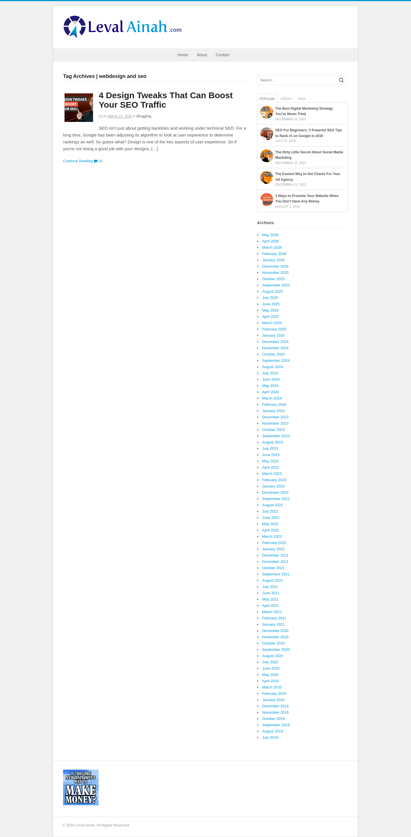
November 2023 (275, 423)
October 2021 (273, 568)
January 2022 (273, 549)
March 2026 (272, 247)
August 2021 (272, 580)
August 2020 (272, 656)
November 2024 (275, 348)
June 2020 (271, 668)
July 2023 (270, 448)
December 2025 (275, 266)
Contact (222, 55)
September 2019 (276, 725)
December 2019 (275, 706)
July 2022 (270, 511)
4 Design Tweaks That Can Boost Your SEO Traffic (166, 100)
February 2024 (274, 404)
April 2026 (270, 241)
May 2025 (270, 310)
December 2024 (275, 342)
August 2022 (272, 505)
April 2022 (270, 530)
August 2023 (272, 442)
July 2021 (270, 587)
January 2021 (273, 624)
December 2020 (275, 631)
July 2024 (270, 373)
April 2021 (270, 605)
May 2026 (270, 235)
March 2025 (272, 323)
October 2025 (273, 279)
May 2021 (270, 599)
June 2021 (271, 593)
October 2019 (273, 718)
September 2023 (276, 436)
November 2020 (275, 637)
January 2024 (273, 411)
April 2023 (270, 467)
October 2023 (273, 429)
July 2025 (270, 298)
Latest (286, 99)
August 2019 (272, 731)
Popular (267, 99)
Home (183, 55)
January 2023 (273, 486)
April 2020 (270, 681)
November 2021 (275, 561)
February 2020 (274, 693)
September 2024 (276, 360)
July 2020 (270, 662)
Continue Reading (78, 161)
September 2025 (276, 285)
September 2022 (276, 499)
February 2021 (274, 618)
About (202, 55)
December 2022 (275, 492)
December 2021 (275, 555)
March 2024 (272, 398)
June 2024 (271, 379)
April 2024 (270, 392)
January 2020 (273, 700)
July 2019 (270, 737)
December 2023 (275, 417)
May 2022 (270, 524)
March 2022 (272, 536)
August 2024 (272, 367)
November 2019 (275, 712)
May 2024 (270, 386)
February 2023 (274, 480)
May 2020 (270, 675)
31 (98, 161)
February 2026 (274, 254)
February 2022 (274, 543)
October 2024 (273, 354)
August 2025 (272, 291)
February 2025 (274, 329)
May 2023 (270, 461)
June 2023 (271, 455)
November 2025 (275, 272)
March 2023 (272, 473)
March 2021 (272, 612)
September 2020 (276, 649)
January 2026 (273, 260)
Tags (302, 99)
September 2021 (276, 574)
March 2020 (272, 687)
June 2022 (271, 517)
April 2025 (270, 316)
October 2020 (273, 643)
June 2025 (271, 304)
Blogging (143, 116)
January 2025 (273, 335)
